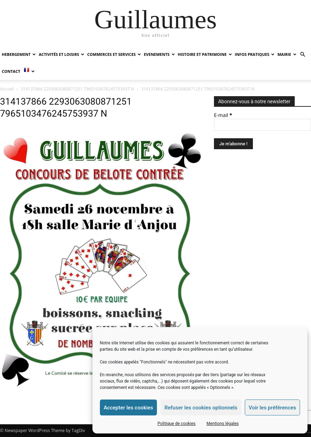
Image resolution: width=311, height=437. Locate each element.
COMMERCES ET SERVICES (114, 54)
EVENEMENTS (159, 54)
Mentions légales (223, 423)
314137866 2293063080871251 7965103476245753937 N (77, 89)
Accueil (7, 89)
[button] (302, 54)
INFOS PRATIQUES (255, 54)
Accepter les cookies (128, 407)
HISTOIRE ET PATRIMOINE (205, 54)
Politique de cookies (177, 423)
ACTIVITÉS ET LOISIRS (61, 54)
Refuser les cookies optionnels (200, 407)
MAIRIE (286, 54)
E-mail (223, 115)
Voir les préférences (272, 407)
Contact (11, 71)
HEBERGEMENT (19, 54)
